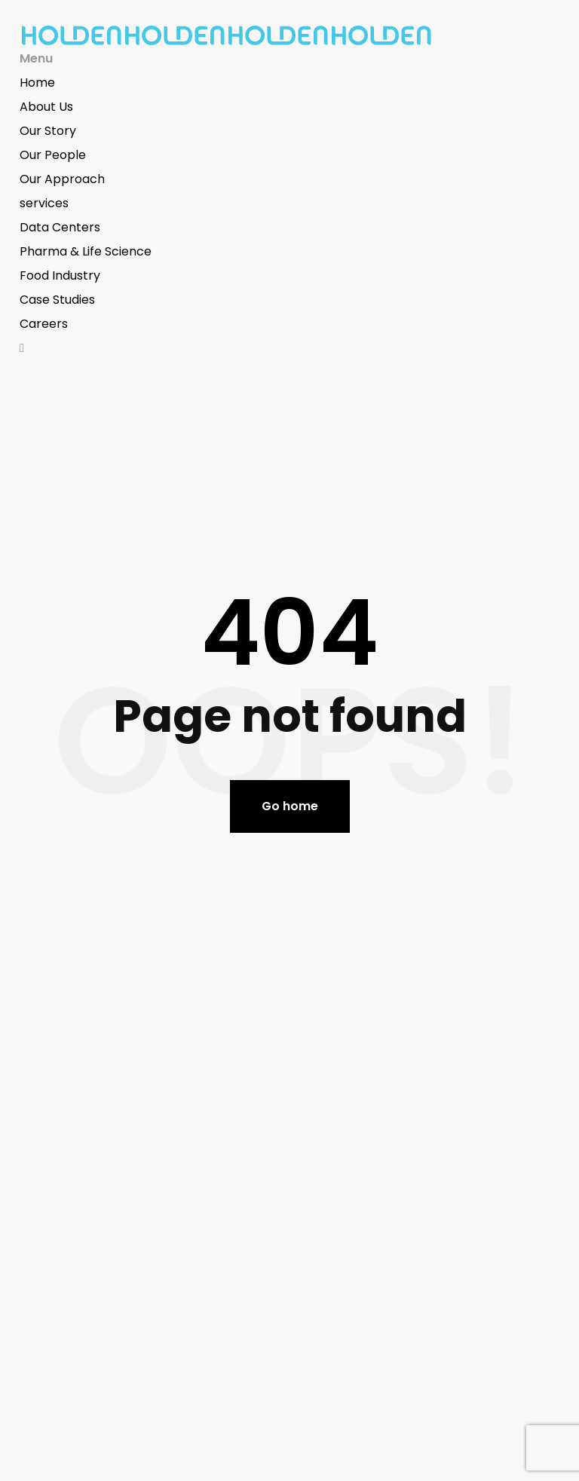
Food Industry (60, 275)
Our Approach (62, 179)
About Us (46, 106)
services (44, 203)
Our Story (48, 130)
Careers (44, 323)
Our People (53, 155)
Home (37, 82)
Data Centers (60, 227)
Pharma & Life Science (86, 251)
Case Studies (57, 299)
